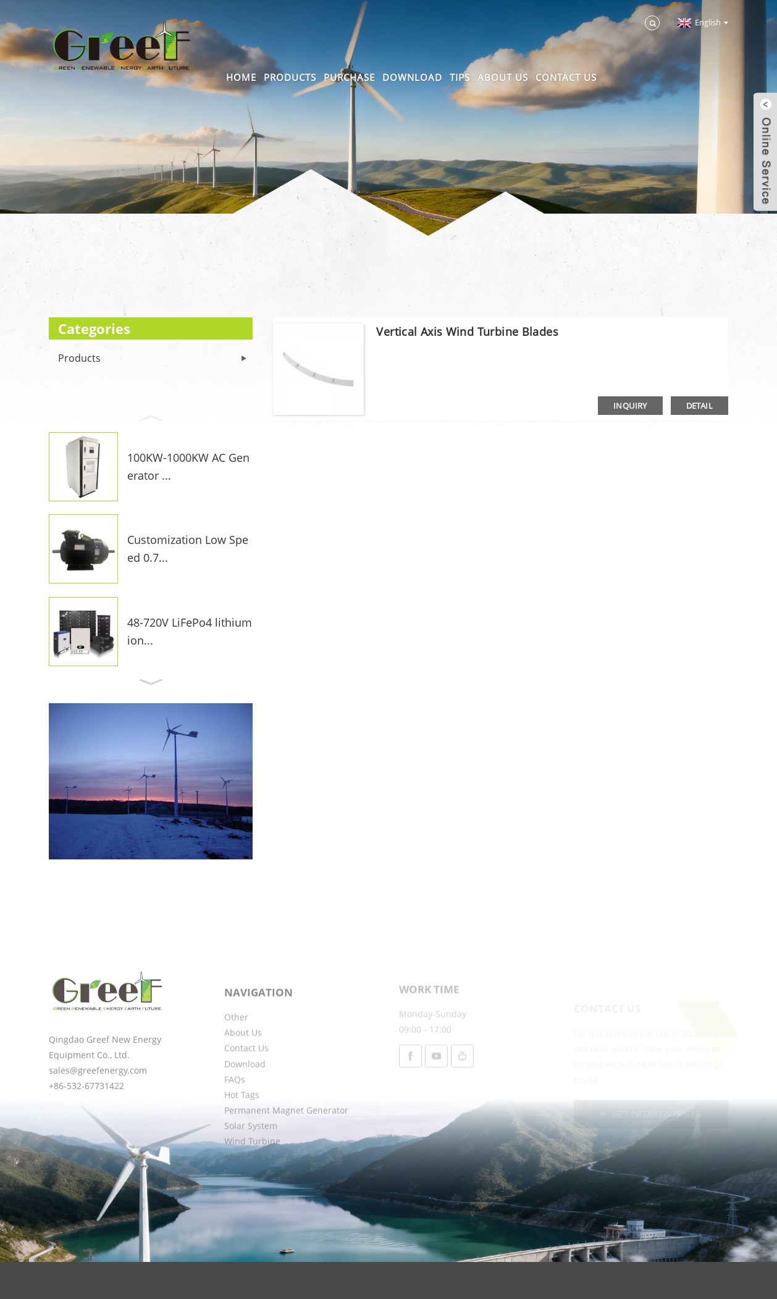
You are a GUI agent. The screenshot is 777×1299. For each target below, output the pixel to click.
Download (412, 77)
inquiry (630, 405)
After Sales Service (262, 1189)
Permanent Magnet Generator (286, 1142)
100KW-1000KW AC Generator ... (188, 466)
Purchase (349, 77)
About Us (502, 77)
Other (236, 1049)
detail (699, 405)
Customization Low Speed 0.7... (187, 548)
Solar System (250, 1158)
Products (290, 77)
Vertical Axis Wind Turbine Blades (467, 331)
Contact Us (566, 77)
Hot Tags (241, 1127)
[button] (151, 417)
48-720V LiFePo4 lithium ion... (189, 631)
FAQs (234, 1111)
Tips (460, 77)
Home (241, 77)
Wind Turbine (252, 1174)
